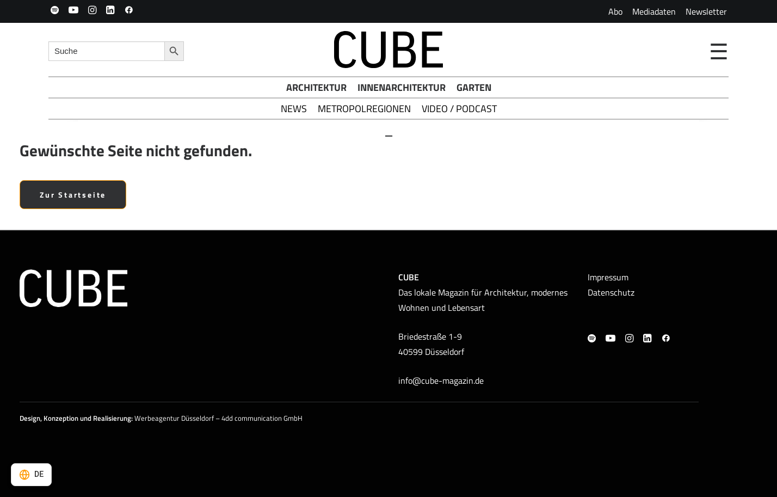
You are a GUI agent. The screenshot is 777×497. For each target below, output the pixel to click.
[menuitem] (615, 11)
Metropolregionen (364, 108)
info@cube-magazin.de (441, 380)
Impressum (608, 277)
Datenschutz (611, 292)
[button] (55, 10)
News (294, 108)
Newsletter (706, 11)
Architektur (316, 87)
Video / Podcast (459, 108)
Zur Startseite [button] (73, 194)
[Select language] (31, 474)
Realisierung (112, 418)
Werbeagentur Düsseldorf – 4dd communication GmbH (218, 418)
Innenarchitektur (401, 87)
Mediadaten (654, 11)
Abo (615, 11)
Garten (474, 87)
